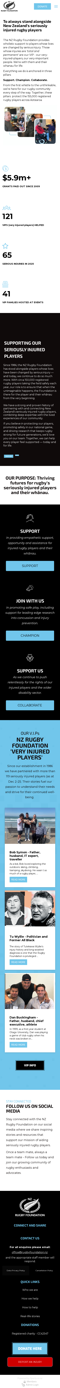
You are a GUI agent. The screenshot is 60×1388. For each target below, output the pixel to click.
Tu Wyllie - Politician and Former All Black (29, 938)
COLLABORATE (30, 705)
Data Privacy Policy (16, 1270)
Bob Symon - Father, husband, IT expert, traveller (25, 856)
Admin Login (30, 1385)
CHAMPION (30, 636)
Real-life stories (30, 1316)
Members (30, 1381)
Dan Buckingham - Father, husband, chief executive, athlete (27, 1021)
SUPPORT (30, 566)
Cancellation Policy (44, 1270)
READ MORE (18, 879)
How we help (30, 1298)
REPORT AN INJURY (30, 1362)
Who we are (30, 1289)
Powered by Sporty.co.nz (30, 1378)
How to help (30, 1307)
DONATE (42, 6)
